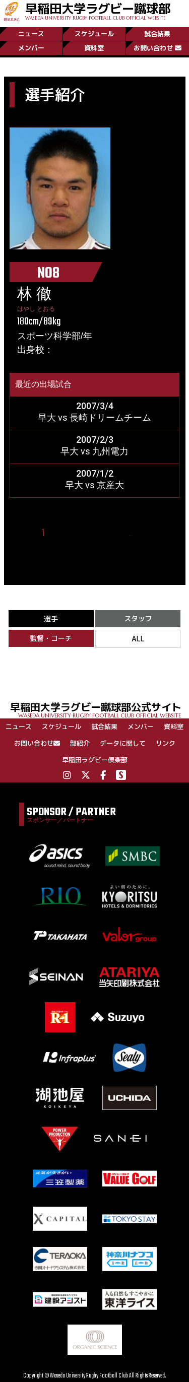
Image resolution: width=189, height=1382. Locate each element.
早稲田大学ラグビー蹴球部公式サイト (99, 709)
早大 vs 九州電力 (94, 451)
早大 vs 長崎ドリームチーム (94, 417)
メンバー (31, 47)
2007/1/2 (94, 473)
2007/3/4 (94, 406)
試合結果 (157, 33)
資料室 (94, 47)
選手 (51, 618)
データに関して (123, 743)
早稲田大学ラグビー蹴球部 (97, 10)
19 (144, 533)
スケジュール (94, 33)
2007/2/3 (94, 439)
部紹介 (80, 743)
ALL (138, 638)
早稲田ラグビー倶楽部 (95, 759)
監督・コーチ (51, 638)
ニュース (31, 33)
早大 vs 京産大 (94, 485)
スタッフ (138, 618)
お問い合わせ (157, 47)
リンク (165, 743)
